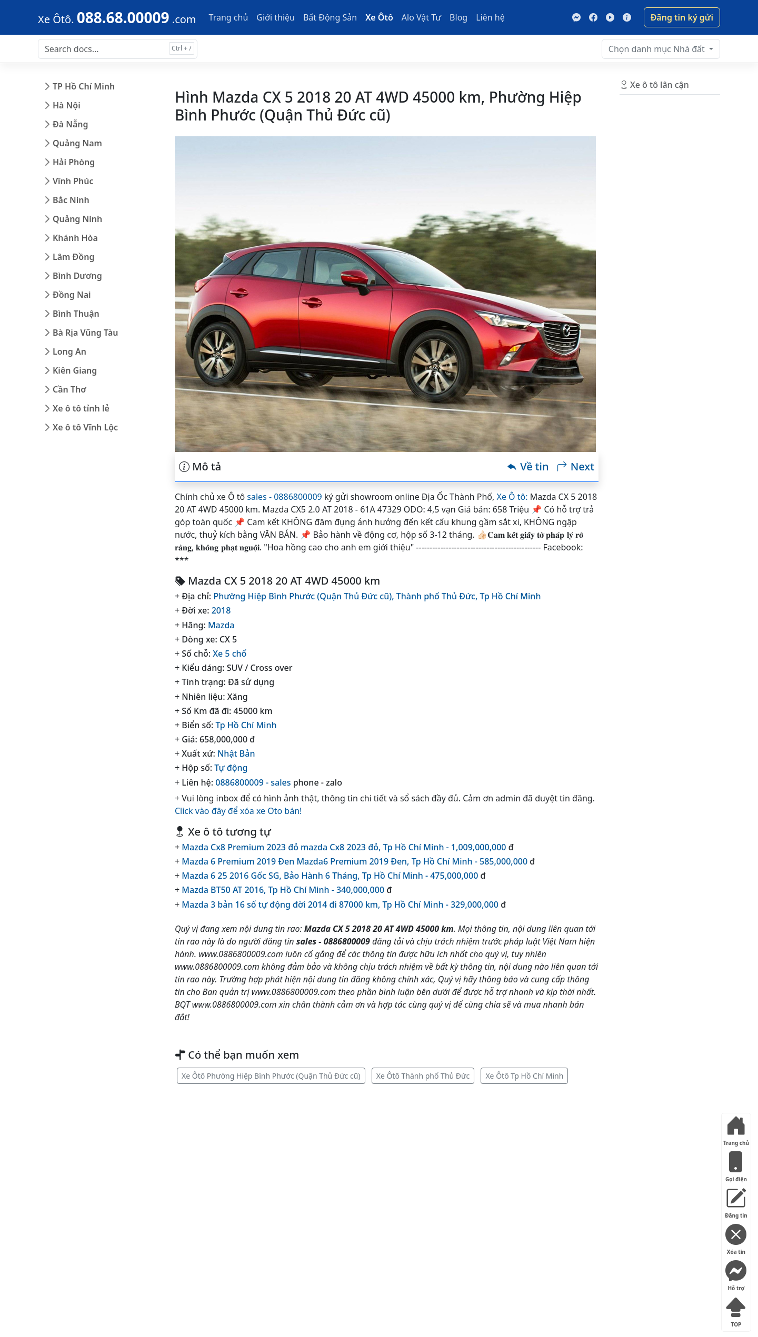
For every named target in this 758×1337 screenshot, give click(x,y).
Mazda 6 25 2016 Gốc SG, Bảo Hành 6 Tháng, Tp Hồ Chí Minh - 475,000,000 (330, 875)
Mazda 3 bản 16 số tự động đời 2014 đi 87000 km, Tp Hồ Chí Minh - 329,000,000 (340, 904)
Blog (458, 17)
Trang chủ (228, 17)
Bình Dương (77, 276)
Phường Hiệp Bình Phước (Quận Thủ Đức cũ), (304, 596)
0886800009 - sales (253, 782)
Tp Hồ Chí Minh (510, 596)
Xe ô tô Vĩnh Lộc (85, 427)
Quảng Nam (77, 143)
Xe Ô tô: (512, 496)
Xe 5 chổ (229, 653)
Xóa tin (736, 1237)
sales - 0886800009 (284, 496)
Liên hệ (490, 17)
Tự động (230, 767)
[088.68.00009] (117, 17)
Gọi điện (736, 1164)
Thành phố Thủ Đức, (438, 596)
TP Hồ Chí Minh (84, 86)
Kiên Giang (75, 370)
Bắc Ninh (71, 200)
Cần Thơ (69, 389)
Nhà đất (658, 49)
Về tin (527, 466)
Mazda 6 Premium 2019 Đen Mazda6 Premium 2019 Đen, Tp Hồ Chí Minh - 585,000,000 (354, 861)
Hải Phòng (74, 162)
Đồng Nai (72, 294)
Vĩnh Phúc (73, 181)
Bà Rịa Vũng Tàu (85, 332)
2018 (221, 610)
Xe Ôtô (379, 17)
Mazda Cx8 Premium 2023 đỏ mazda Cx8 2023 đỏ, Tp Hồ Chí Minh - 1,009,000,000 (344, 847)
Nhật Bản (236, 753)
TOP (736, 1309)
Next (575, 466)
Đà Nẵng (70, 124)
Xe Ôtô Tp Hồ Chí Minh (524, 1076)
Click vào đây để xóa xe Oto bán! (238, 811)
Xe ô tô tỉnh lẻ (81, 408)
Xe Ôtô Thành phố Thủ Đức (423, 1076)
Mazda (221, 625)
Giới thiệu (275, 17)
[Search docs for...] (117, 49)
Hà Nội (67, 105)
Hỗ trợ (736, 1273)
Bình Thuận (76, 313)
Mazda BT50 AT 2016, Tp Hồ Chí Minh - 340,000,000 (283, 890)
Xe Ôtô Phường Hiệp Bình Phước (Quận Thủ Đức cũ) (271, 1076)
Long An (69, 351)
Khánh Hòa (75, 238)
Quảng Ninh (77, 219)
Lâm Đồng (73, 257)
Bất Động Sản (330, 17)
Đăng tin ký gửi (682, 17)
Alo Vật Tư (421, 17)
